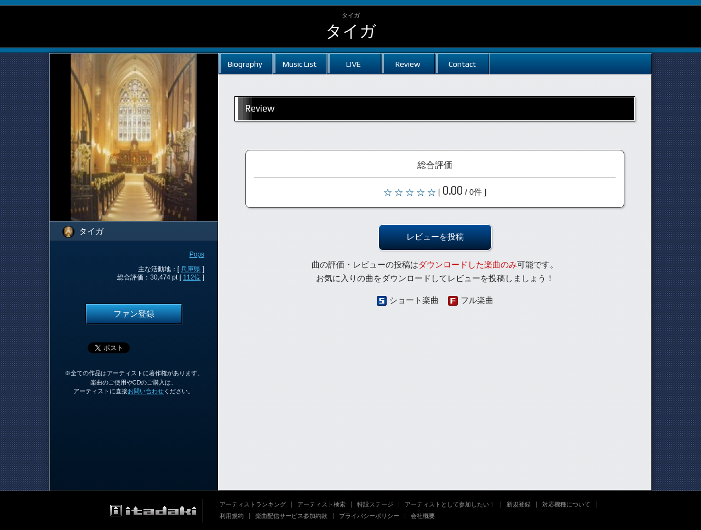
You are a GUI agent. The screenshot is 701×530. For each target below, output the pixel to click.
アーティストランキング (253, 504)
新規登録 (519, 504)
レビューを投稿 (435, 236)
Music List (300, 63)
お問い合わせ (146, 391)
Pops (196, 254)
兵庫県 (190, 269)
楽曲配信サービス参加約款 (291, 515)
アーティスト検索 (321, 504)
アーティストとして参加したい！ (450, 504)
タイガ (350, 31)
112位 (191, 277)
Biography (245, 63)
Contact (462, 63)
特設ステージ (375, 504)
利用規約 (232, 515)
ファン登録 (133, 314)
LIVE (353, 63)
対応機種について (566, 504)
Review (407, 63)
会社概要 (423, 515)
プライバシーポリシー (369, 515)
